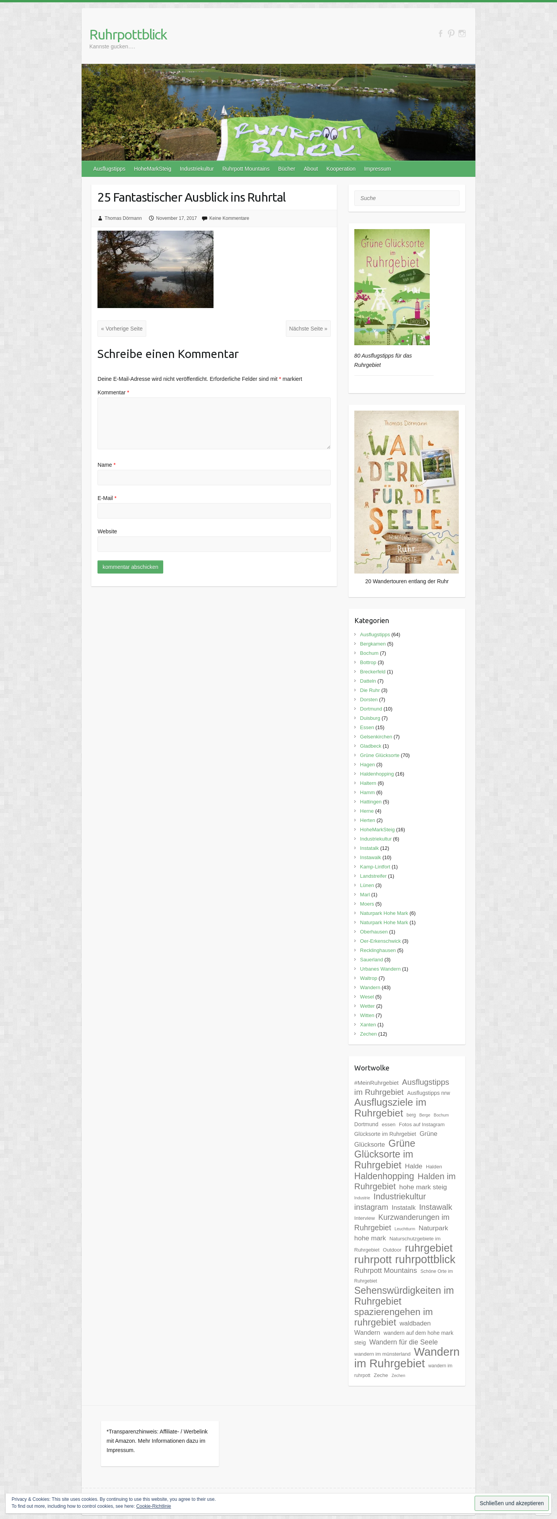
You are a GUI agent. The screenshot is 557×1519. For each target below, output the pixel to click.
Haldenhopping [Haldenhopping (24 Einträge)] (384, 1176)
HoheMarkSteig (152, 169)
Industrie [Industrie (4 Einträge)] (362, 1197)
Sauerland (371, 959)
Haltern (368, 783)
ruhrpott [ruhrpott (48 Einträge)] (373, 1260)
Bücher (286, 169)
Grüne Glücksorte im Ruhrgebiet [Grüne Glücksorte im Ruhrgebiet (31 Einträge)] (384, 1154)
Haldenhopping (377, 774)
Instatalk (369, 848)
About (311, 169)
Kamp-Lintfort (375, 867)
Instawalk (370, 857)
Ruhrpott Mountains (246, 169)
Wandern (370, 987)
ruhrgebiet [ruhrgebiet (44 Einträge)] (429, 1248)
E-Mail (106, 498)
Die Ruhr (370, 690)
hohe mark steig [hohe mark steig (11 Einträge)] (423, 1187)
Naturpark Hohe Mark (384, 913)
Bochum (369, 653)
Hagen (367, 764)
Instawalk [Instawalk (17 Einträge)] (435, 1206)
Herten (367, 820)
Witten (367, 1015)
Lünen (367, 885)
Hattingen (371, 802)
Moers (367, 904)
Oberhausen (374, 932)
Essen (367, 727)
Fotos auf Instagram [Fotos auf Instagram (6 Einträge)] (421, 1124)
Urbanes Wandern (380, 969)
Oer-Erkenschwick (380, 941)
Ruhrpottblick (128, 34)
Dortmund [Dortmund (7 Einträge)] (366, 1124)
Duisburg (370, 718)
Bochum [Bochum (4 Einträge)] (441, 1115)
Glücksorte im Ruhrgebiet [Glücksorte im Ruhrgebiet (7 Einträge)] (385, 1134)
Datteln (368, 681)
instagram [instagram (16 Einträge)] (371, 1207)
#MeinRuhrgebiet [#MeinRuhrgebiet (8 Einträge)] (376, 1082)
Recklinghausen (378, 950)
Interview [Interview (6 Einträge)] (364, 1218)
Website (107, 531)
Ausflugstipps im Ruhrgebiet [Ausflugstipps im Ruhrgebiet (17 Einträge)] (401, 1086)
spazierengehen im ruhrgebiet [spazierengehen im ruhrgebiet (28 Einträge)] (393, 1317)
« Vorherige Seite (121, 328)
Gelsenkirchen (376, 737)
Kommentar (113, 392)
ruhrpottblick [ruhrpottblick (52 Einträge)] (425, 1259)
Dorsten (369, 699)
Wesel (367, 997)
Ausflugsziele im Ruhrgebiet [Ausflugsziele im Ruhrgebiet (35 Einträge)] (390, 1107)
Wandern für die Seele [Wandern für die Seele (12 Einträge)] (403, 1342)
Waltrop (368, 978)
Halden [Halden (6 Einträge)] (434, 1167)
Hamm (367, 792)
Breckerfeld (373, 672)
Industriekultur (197, 169)
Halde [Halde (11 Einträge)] (413, 1166)
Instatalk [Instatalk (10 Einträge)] (404, 1207)
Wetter (367, 1006)
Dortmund (371, 709)
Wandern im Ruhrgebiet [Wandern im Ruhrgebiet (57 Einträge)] (407, 1357)
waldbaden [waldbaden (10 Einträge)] (415, 1323)
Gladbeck (370, 746)
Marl (365, 894)
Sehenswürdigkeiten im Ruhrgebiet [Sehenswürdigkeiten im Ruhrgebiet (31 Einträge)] (404, 1296)
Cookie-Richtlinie (153, 1506)
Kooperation (341, 169)
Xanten (368, 1025)
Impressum (377, 169)
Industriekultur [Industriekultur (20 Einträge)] (400, 1196)
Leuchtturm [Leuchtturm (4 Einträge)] (405, 1228)
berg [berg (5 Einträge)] (411, 1115)
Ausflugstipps (109, 169)
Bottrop (368, 662)
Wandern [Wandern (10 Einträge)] (367, 1332)
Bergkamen (373, 644)
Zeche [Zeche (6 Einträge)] (381, 1375)
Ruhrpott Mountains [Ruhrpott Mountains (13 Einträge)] (385, 1270)
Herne (367, 811)
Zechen (368, 1034)
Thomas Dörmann (123, 218)
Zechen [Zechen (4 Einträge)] (398, 1375)
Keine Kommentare (229, 218)
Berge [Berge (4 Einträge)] (424, 1115)
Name (106, 465)
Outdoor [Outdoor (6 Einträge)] (392, 1250)
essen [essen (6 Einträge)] (388, 1124)
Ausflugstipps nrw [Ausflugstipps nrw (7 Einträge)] (428, 1093)
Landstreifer (373, 876)
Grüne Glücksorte (380, 755)
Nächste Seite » (308, 328)
